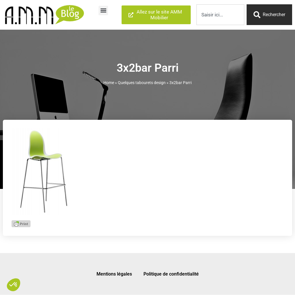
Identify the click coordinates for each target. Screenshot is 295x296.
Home (108, 82)
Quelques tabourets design (142, 82)
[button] (103, 10)
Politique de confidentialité (171, 274)
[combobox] (220, 14)
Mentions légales (114, 274)
